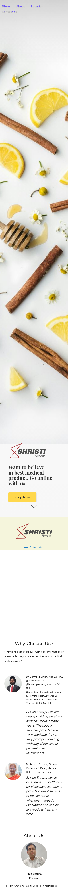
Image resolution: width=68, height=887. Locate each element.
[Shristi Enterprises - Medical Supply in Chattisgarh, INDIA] (34, 531)
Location (37, 6)
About (20, 6)
